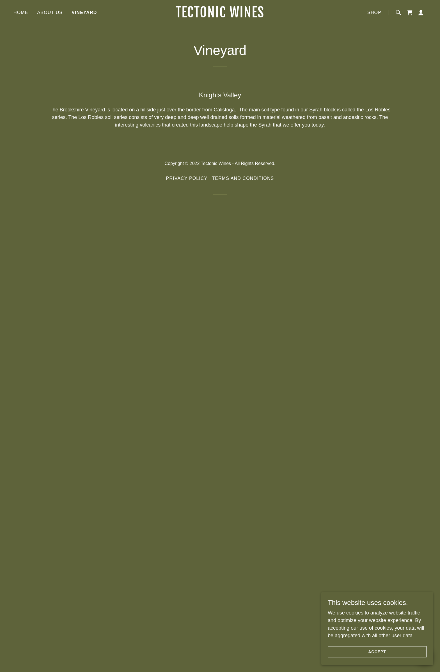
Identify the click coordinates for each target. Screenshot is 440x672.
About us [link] (50, 12)
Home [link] (20, 12)
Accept (377, 652)
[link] (220, 16)
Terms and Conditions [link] (243, 633)
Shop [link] (374, 12)
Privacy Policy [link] (187, 633)
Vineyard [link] (84, 12)
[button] (421, 12)
